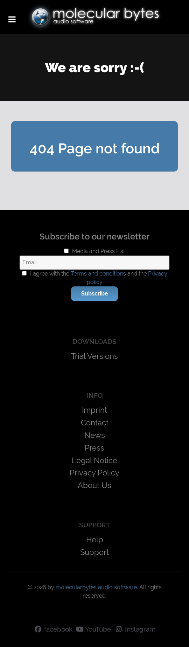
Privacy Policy (94, 472)
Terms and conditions (98, 273)
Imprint (94, 410)
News (94, 435)
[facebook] (53, 629)
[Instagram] (134, 629)
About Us (94, 485)
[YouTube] (93, 629)
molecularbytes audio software (96, 587)
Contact (94, 422)
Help (94, 539)
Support (94, 552)
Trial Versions (94, 356)
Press (94, 447)
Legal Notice (94, 460)
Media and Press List (98, 251)
